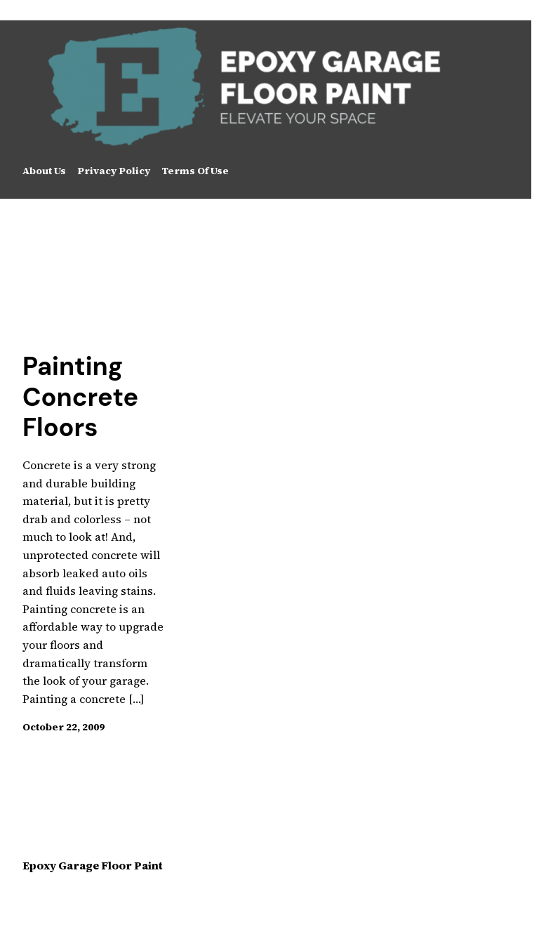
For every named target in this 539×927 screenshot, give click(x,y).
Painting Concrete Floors (80, 396)
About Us (44, 171)
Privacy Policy (113, 171)
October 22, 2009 (63, 727)
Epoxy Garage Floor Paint (92, 865)
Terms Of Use (195, 171)
